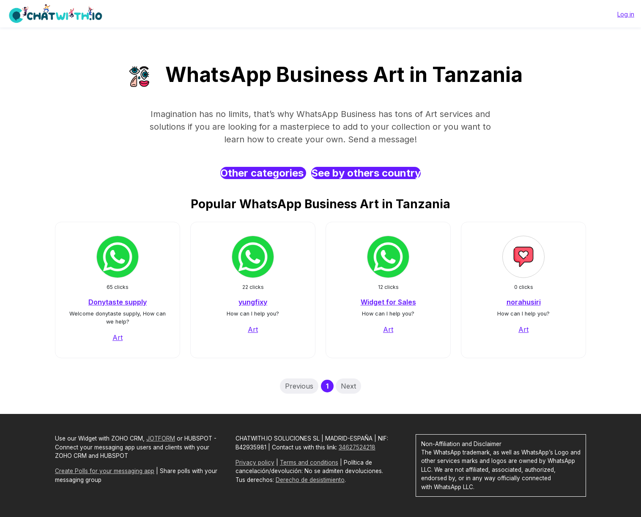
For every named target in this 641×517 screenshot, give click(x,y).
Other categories (263, 173)
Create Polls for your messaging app (104, 471)
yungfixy (252, 302)
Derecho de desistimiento (310, 479)
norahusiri (524, 302)
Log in (625, 14)
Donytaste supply (117, 302)
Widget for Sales (388, 302)
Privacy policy (255, 462)
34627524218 (357, 447)
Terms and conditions (309, 462)
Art (117, 337)
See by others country (366, 173)
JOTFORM (160, 438)
